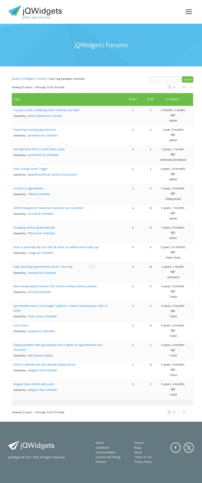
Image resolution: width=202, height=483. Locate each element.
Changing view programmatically (34, 227)
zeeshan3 (34, 273)
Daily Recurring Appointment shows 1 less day (42, 266)
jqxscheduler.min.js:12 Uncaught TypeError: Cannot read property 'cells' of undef (60, 308)
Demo (100, 443)
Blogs (137, 447)
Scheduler (51, 135)
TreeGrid (56, 116)
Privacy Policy (143, 462)
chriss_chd (34, 316)
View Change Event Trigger (30, 169)
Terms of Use (143, 457)
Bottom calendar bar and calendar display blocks (44, 364)
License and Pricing (108, 457)
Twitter (189, 447)
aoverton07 (35, 155)
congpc (32, 253)
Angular (48, 355)
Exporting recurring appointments (34, 129)
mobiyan (33, 331)
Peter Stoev (173, 257)
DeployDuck (173, 199)
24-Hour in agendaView (28, 188)
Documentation (106, 452)
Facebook (175, 447)
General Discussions (64, 174)
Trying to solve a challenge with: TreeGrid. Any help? (46, 110)
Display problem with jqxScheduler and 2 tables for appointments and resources (57, 347)
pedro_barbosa (37, 116)
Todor (173, 297)
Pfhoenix (33, 233)
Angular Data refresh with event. (34, 384)
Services (101, 462)
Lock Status (20, 325)
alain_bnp (33, 355)
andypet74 (34, 370)
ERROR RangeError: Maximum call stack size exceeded (48, 208)
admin (173, 120)
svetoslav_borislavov (173, 160)
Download (102, 447)
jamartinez (34, 135)
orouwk (32, 214)
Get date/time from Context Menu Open (39, 149)
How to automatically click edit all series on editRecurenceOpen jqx (56, 247)
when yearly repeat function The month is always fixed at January (55, 286)
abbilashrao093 (37, 174)
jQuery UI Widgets (23, 78)
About (138, 452)
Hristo (173, 238)
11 (184, 87)
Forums (42, 78)
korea (31, 292)
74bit (31, 194)
